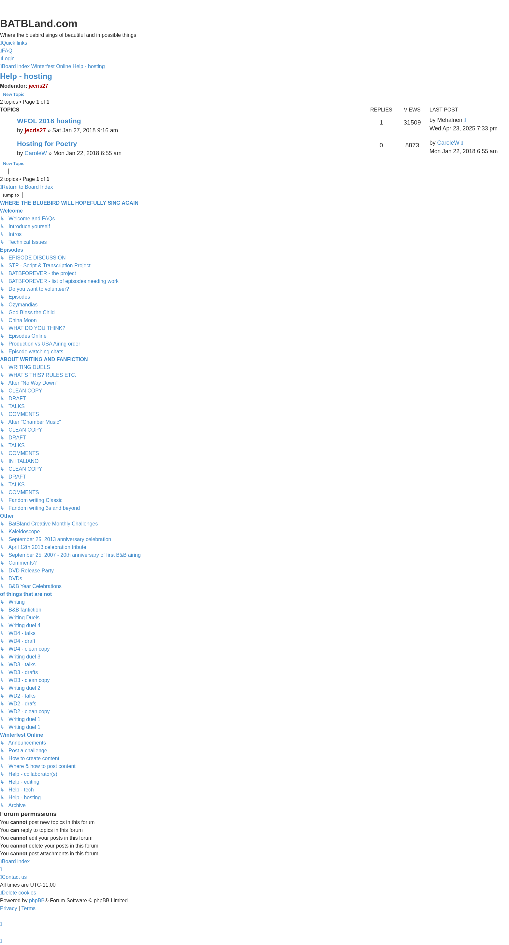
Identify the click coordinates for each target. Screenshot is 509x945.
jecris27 (38, 86)
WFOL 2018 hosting (49, 121)
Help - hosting (26, 76)
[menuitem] (6, 51)
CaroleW (35, 153)
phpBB (37, 900)
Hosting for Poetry (47, 143)
